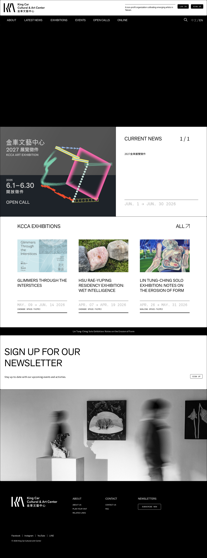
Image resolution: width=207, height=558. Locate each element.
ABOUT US (77, 505)
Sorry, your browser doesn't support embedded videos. (103, 75)
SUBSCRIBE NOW (149, 507)
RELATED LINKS (79, 513)
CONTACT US (110, 505)
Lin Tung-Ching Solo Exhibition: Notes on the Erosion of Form (103, 331)
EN (201, 20)
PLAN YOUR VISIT (80, 509)
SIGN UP (197, 7)
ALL (183, 226)
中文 (194, 20)
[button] (29, 171)
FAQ (107, 509)
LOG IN (183, 7)
